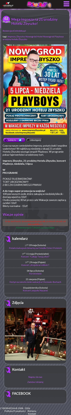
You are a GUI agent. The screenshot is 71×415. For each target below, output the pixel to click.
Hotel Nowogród (45, 36)
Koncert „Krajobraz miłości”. (35, 265)
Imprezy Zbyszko (16, 36)
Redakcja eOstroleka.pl (14, 30)
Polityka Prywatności (15, 411)
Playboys (59, 36)
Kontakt (18, 369)
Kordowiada (35, 273)
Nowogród (30, 36)
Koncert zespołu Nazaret (35, 290)
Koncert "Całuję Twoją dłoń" (35, 256)
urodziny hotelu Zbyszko (15, 39)
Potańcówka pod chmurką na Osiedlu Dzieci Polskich (35, 248)
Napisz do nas (35, 376)
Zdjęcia (17, 302)
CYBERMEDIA (7, 408)
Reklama (31, 411)
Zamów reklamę (35, 382)
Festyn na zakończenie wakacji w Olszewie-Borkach (35, 281)
